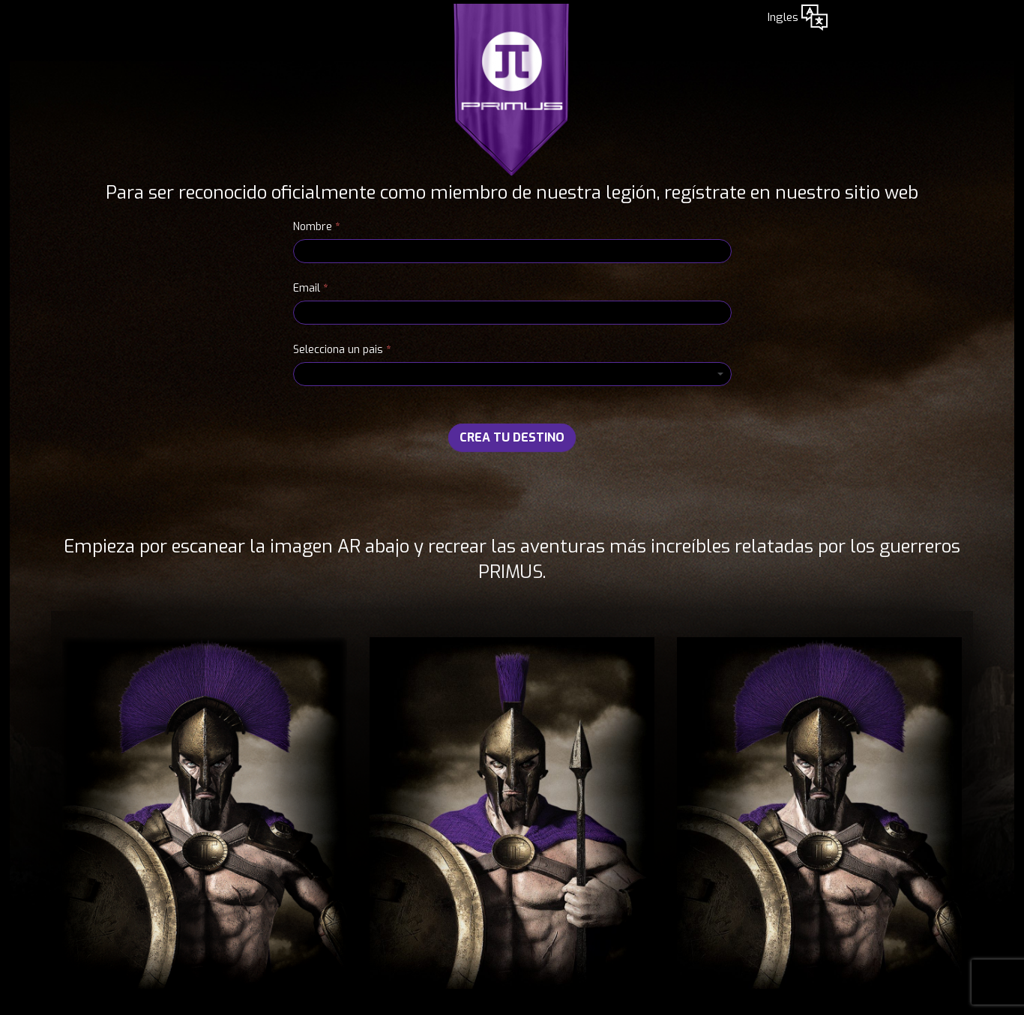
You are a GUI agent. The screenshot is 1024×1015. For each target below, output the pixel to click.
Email (310, 288)
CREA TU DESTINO (512, 437)
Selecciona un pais (342, 350)
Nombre (316, 227)
